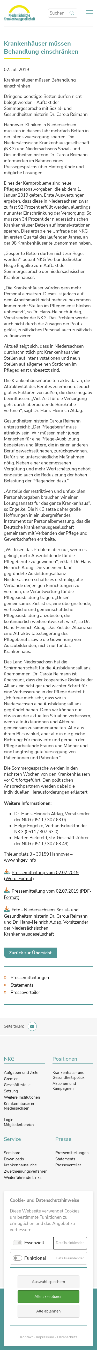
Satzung (11, 1091)
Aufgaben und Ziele (21, 1072)
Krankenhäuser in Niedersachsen (19, 1106)
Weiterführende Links (22, 1177)
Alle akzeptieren (48, 1296)
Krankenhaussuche (20, 1165)
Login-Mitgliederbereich (19, 1122)
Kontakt (26, 1337)
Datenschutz (67, 1337)
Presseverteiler (25, 993)
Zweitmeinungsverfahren (26, 1171)
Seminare (12, 1152)
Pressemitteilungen (30, 978)
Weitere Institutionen (22, 1097)
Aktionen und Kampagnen (64, 1086)
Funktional (35, 1258)
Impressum (45, 1337)
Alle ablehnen (48, 1311)
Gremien (11, 1078)
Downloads (14, 1159)
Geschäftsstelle (17, 1084)
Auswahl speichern (48, 1281)
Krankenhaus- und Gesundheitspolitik (69, 1075)
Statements (22, 985)
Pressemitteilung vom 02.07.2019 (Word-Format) (41, 876)
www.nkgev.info (20, 860)
